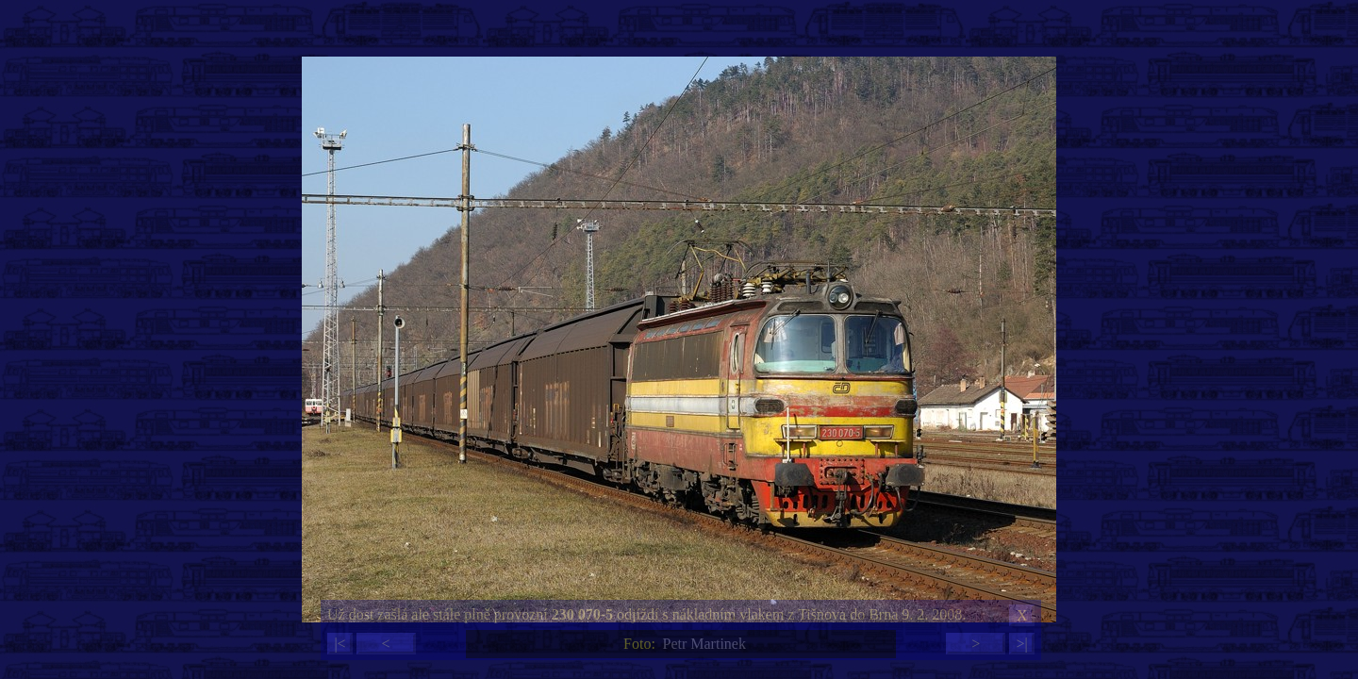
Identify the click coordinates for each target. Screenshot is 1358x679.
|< (339, 644)
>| (1021, 644)
